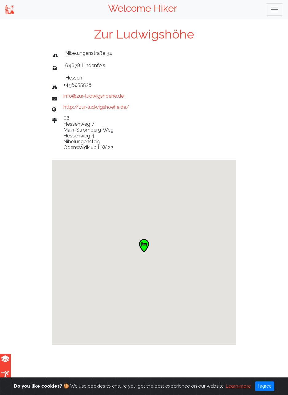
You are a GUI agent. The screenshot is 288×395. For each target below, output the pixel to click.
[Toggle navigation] (274, 9)
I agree (264, 386)
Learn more (238, 386)
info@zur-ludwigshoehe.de (93, 96)
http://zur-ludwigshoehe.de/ (96, 107)
